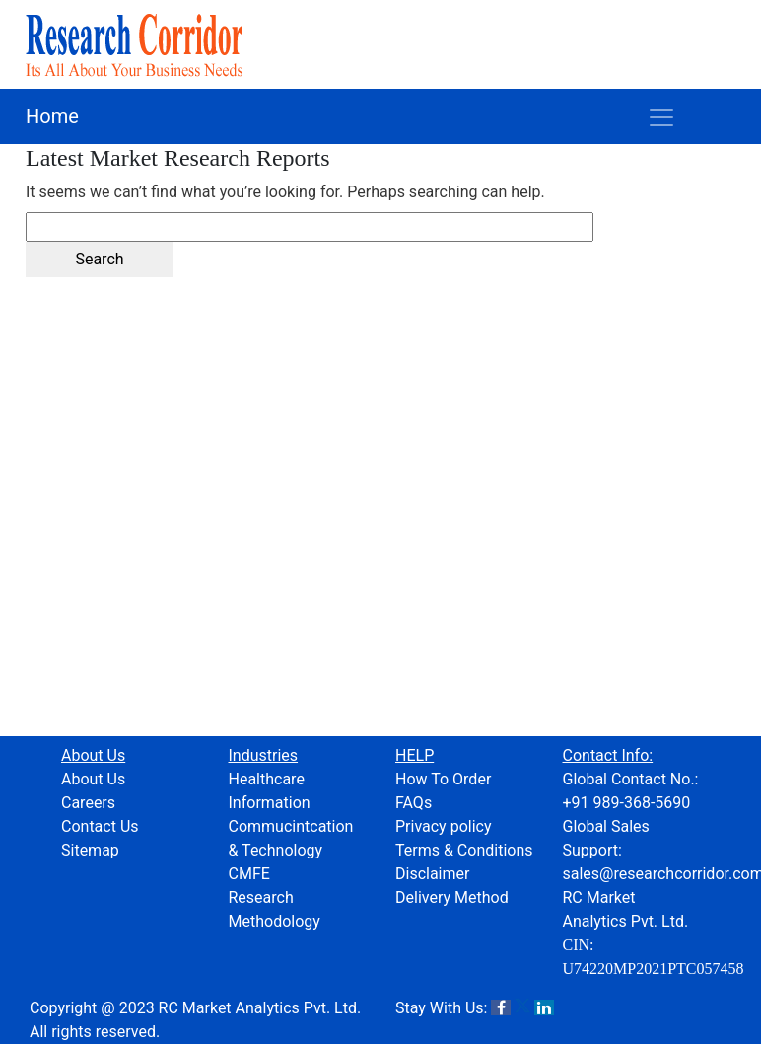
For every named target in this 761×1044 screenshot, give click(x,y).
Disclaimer (432, 873)
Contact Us (100, 826)
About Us (93, 779)
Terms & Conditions (464, 850)
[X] (522, 1008)
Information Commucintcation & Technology (291, 826)
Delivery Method (452, 897)
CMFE (249, 873)
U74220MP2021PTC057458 (653, 968)
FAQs (413, 802)
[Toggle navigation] (661, 116)
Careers (88, 802)
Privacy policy (443, 826)
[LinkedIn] (544, 1007)
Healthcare (267, 779)
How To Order (443, 779)
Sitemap (90, 850)
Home (52, 116)
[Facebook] (501, 1007)
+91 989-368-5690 (627, 802)
